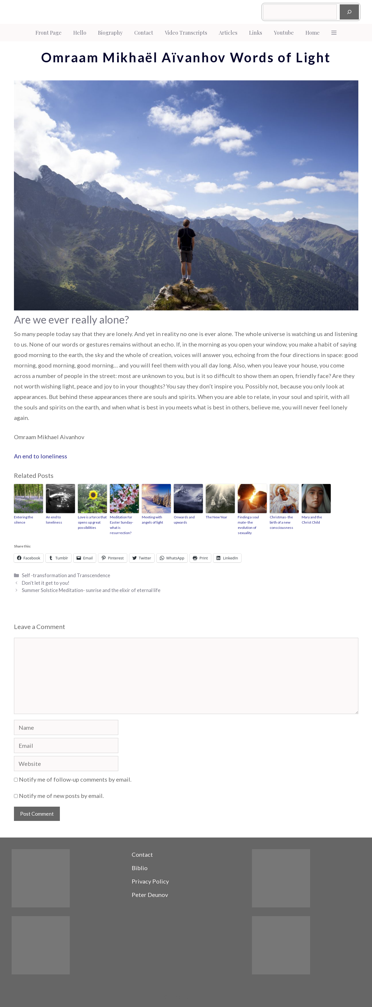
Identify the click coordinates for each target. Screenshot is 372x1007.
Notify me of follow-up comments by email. (75, 779)
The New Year (216, 517)
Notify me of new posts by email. (61, 795)
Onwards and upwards (184, 519)
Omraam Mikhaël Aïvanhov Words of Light (186, 57)
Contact (143, 32)
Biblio (140, 867)
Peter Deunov (150, 894)
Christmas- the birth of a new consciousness (281, 522)
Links (255, 32)
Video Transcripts (186, 32)
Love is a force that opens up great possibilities (92, 522)
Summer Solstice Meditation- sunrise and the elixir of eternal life (91, 590)
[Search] (349, 12)
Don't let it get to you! (45, 583)
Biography (110, 32)
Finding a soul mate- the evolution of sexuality (248, 525)
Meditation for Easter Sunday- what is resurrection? (121, 525)
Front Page (48, 32)
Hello (79, 32)
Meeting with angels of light (152, 519)
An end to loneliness (40, 456)
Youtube (284, 32)
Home (312, 32)
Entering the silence (23, 519)
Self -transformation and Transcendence (66, 575)
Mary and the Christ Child (312, 519)
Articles (228, 32)
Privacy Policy (150, 881)
